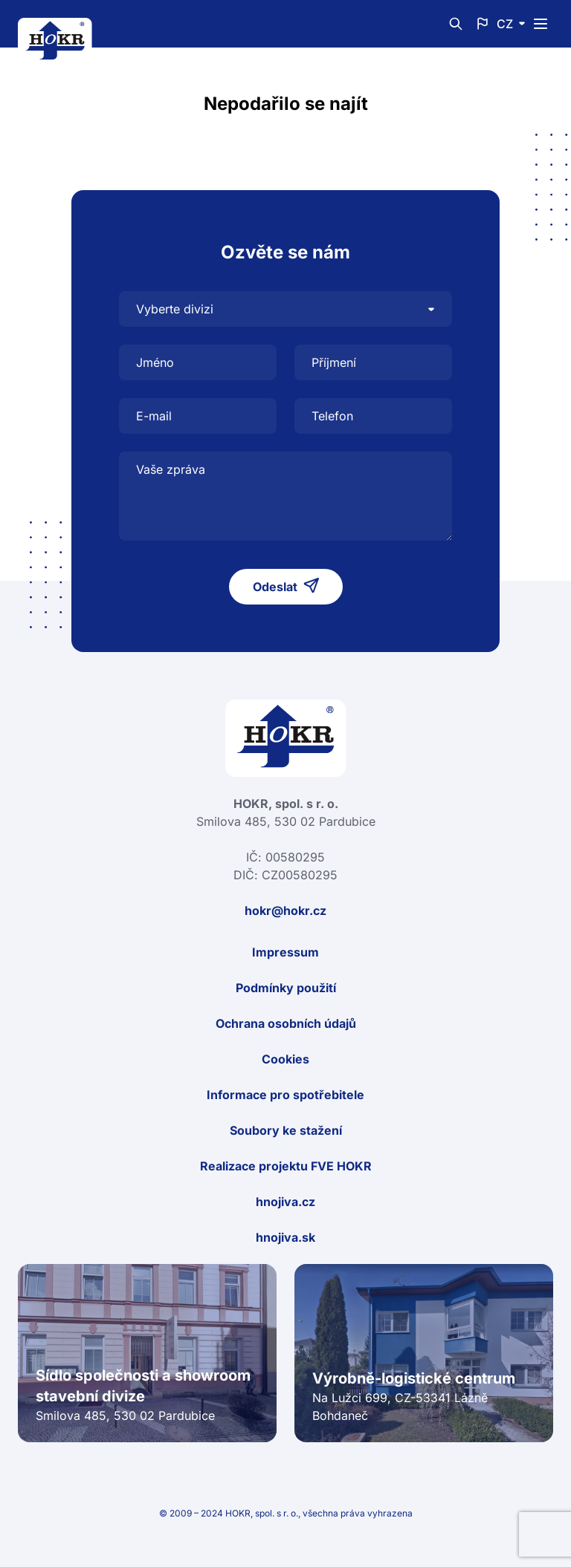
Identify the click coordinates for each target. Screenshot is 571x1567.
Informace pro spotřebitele (285, 1094)
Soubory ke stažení (286, 1130)
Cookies (285, 1059)
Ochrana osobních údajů (286, 1023)
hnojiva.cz (285, 1201)
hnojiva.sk (285, 1237)
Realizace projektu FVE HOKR (286, 1166)
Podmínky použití (286, 987)
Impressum (285, 952)
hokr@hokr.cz (285, 910)
